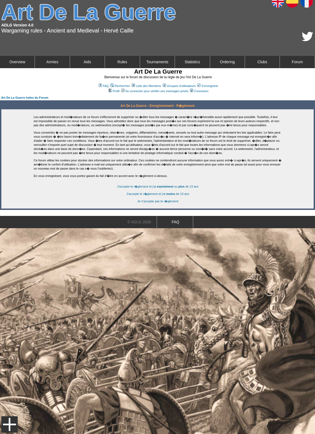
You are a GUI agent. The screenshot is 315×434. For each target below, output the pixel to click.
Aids (87, 62)
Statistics (192, 62)
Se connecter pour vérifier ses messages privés (155, 91)
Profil (113, 91)
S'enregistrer (207, 86)
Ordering (227, 62)
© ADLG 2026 (139, 222)
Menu (9, 424)
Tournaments (157, 62)
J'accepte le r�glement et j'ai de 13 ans (157, 193)
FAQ (104, 86)
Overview (17, 62)
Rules (122, 62)
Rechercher (120, 86)
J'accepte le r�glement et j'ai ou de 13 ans (158, 186)
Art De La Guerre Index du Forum (25, 97)
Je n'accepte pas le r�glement (157, 201)
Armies (52, 62)
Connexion (199, 91)
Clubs (262, 62)
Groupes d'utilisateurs (179, 86)
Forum (297, 62)
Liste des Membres (146, 86)
